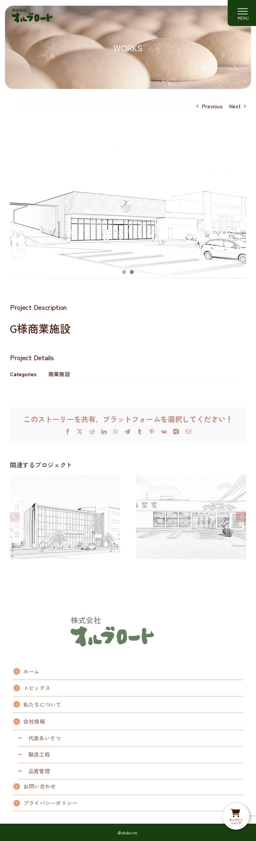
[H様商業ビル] (65, 479)
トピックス (36, 690)
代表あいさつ (44, 741)
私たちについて (42, 707)
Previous (212, 106)
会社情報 (34, 725)
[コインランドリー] (191, 479)
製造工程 (39, 758)
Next (235, 106)
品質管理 (39, 774)
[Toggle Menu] (242, 13)
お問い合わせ (39, 788)
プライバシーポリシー (50, 804)
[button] (15, 517)
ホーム (31, 674)
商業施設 (59, 374)
